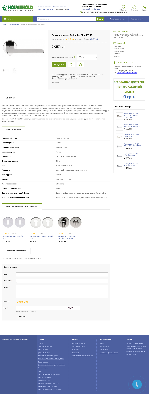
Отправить (22, 317)
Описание (10, 98)
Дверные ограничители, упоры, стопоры (51, 365)
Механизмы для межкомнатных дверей (51, 359)
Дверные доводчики (44, 377)
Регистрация (104, 346)
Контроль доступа (44, 380)
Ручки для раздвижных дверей (48, 356)
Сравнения (104, 349)
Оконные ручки (43, 368)
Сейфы (40, 343)
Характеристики (13, 129)
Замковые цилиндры (45, 346)
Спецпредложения (118, 19)
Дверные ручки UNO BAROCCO (48, 383)
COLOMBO (94, 39)
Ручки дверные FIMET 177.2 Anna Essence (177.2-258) (131, 115)
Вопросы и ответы (44, 7)
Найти (100, 19)
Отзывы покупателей (16, 251)
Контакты (50, 9)
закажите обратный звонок (127, 73)
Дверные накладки (44, 353)
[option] (129, 89)
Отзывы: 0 (78, 39)
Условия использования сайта (82, 356)
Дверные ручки (14, 24)
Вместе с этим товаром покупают (22, 206)
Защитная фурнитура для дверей (49, 374)
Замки (40, 371)
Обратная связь (131, 354)
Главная (4, 24)
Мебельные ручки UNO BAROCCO (49, 386)
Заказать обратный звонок (91, 9)
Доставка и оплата (59, 7)
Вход (102, 343)
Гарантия (41, 9)
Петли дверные (43, 362)
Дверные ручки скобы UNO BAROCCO (51, 389)
